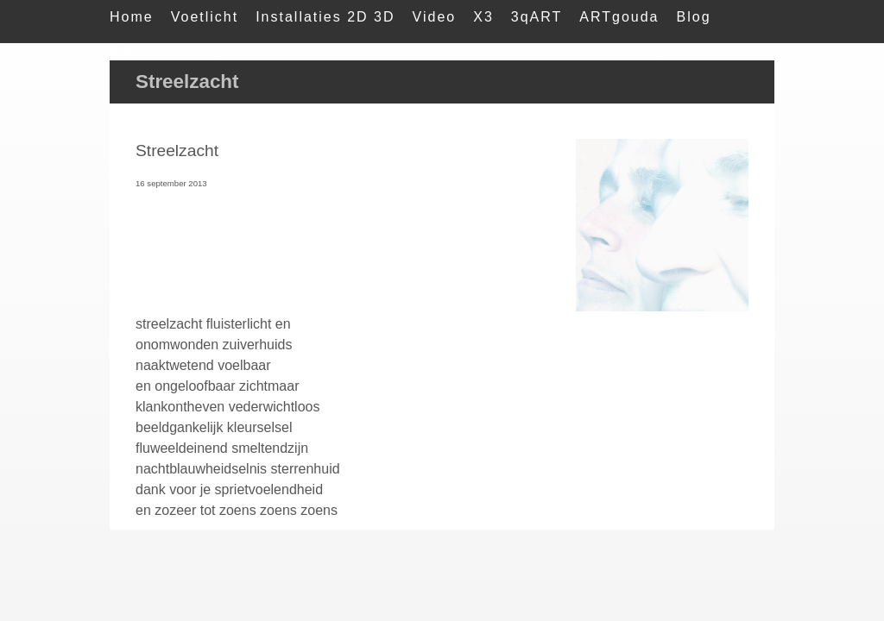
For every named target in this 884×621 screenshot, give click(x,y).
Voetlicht (204, 16)
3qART (537, 16)
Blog (694, 16)
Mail (126, 51)
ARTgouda (619, 16)
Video (435, 16)
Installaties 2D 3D (325, 16)
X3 (483, 16)
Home (132, 16)
